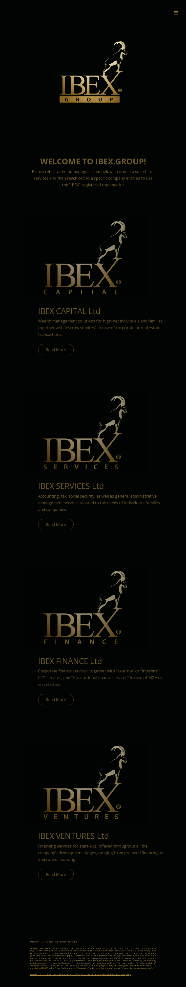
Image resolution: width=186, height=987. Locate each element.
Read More (61, 349)
